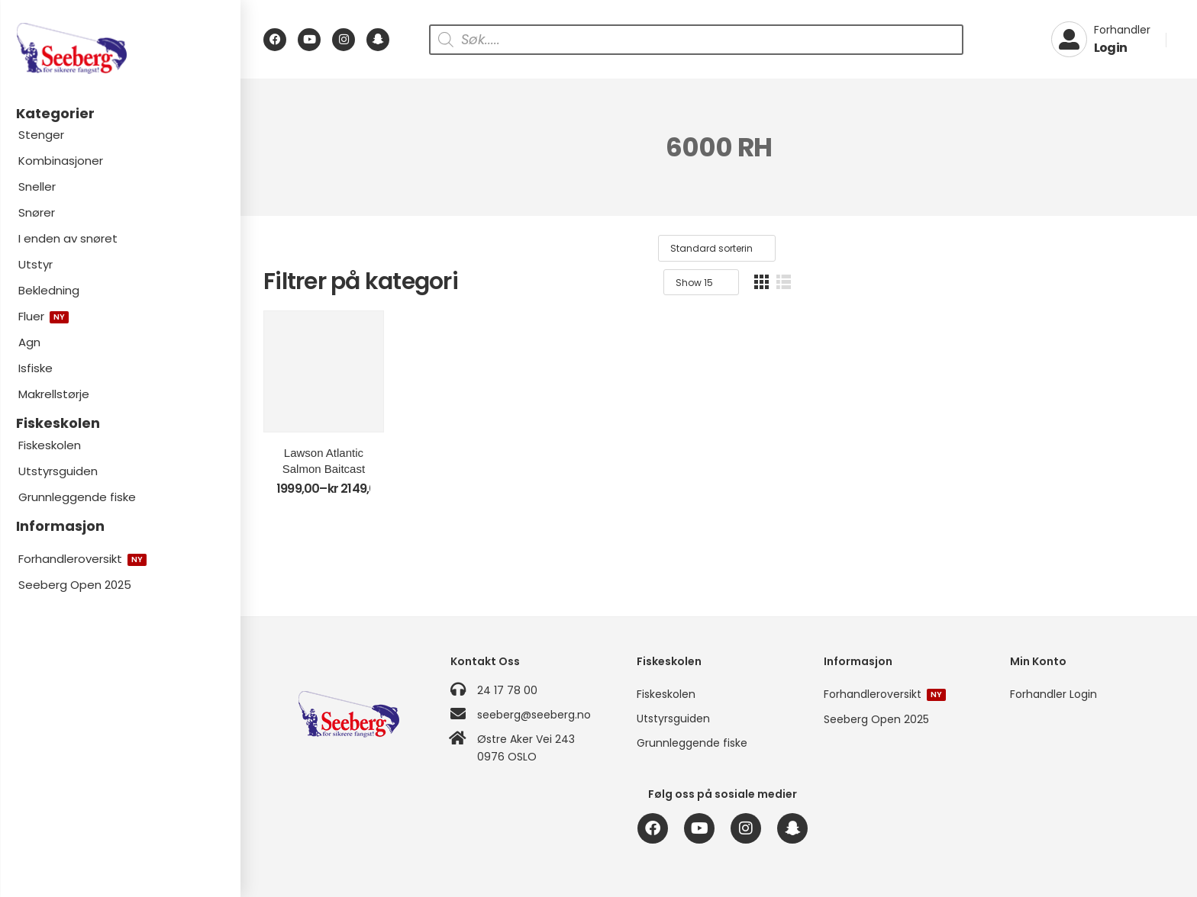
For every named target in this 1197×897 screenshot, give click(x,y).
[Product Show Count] (1090, 249)
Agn (29, 342)
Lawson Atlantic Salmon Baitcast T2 (372, 516)
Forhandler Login (1053, 694)
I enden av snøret (68, 238)
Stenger (41, 135)
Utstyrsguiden (58, 471)
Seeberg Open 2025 (74, 585)
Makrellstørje (53, 394)
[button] (1151, 248)
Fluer (43, 316)
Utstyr (35, 264)
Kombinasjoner (60, 161)
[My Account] (1100, 39)
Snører (36, 212)
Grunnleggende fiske (77, 497)
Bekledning (48, 290)
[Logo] (120, 48)
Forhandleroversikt (82, 559)
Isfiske (35, 368)
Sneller (37, 186)
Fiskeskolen (49, 445)
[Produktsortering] (978, 249)
